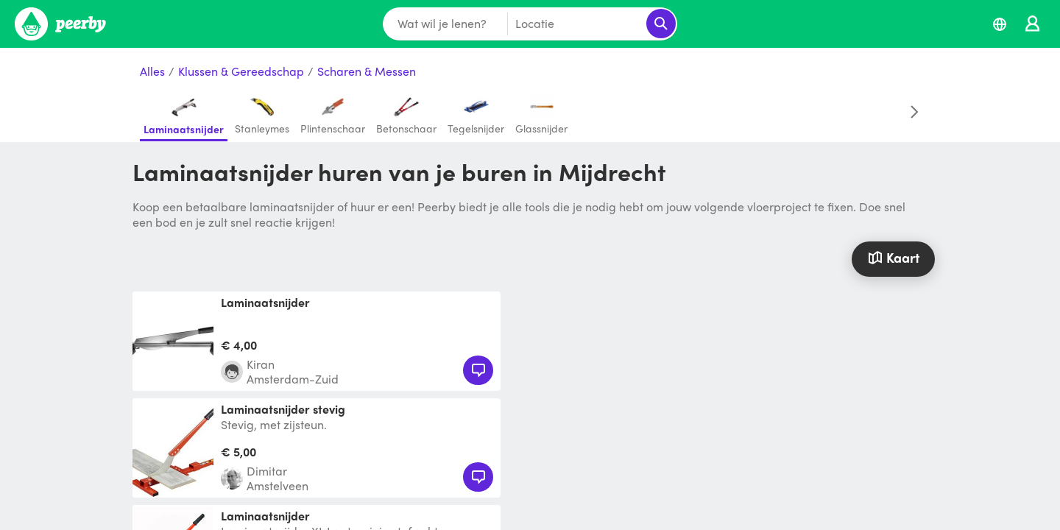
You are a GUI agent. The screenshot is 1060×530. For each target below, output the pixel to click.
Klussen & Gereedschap (241, 72)
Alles (152, 72)
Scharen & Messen (366, 72)
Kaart (893, 257)
